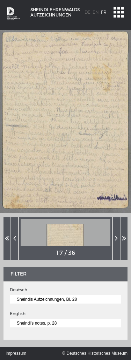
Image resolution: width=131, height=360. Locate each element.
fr (104, 12)
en (96, 12)
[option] (65, 238)
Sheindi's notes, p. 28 (37, 323)
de (87, 12)
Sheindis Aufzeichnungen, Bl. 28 (47, 299)
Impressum (16, 353)
